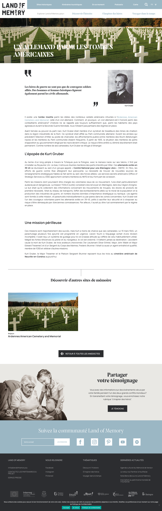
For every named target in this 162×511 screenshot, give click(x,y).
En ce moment (98, 4)
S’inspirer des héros (112, 14)
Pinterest (49, 476)
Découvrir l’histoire (82, 14)
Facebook (49, 468)
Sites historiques (44, 4)
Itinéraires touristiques (72, 4)
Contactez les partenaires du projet (22, 472)
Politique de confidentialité (91, 508)
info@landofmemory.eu (17, 468)
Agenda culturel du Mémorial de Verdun (136, 468)
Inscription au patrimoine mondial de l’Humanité (135, 481)
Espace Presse (14, 478)
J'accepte (66, 508)
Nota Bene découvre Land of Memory (135, 476)
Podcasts (119, 4)
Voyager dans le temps (143, 14)
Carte (135, 4)
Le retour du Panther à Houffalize (133, 472)
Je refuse (76, 508)
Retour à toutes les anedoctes (82, 353)
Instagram (50, 472)
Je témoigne (117, 408)
